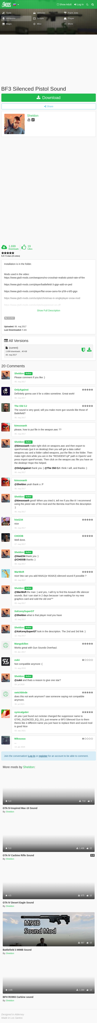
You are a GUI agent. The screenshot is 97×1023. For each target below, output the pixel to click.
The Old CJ (20, 406)
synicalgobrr (21, 712)
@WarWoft (20, 592)
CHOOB (18, 536)
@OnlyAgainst (22, 468)
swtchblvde (20, 692)
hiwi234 (18, 519)
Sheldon (32, 115)
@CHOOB (20, 559)
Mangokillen (21, 643)
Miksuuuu (19, 738)
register (43, 756)
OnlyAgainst (21, 389)
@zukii (18, 680)
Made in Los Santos (12, 1017)
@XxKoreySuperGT (25, 631)
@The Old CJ (52, 468)
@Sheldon (20, 484)
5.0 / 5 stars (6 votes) (10, 256)
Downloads (14, 249)
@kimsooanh (21, 445)
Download (48, 97)
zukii (17, 660)
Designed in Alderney (12, 1014)
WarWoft (19, 572)
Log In (31, 756)
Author (28, 374)
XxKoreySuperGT (24, 611)
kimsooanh (20, 425)
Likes (30, 249)
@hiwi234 (19, 556)
